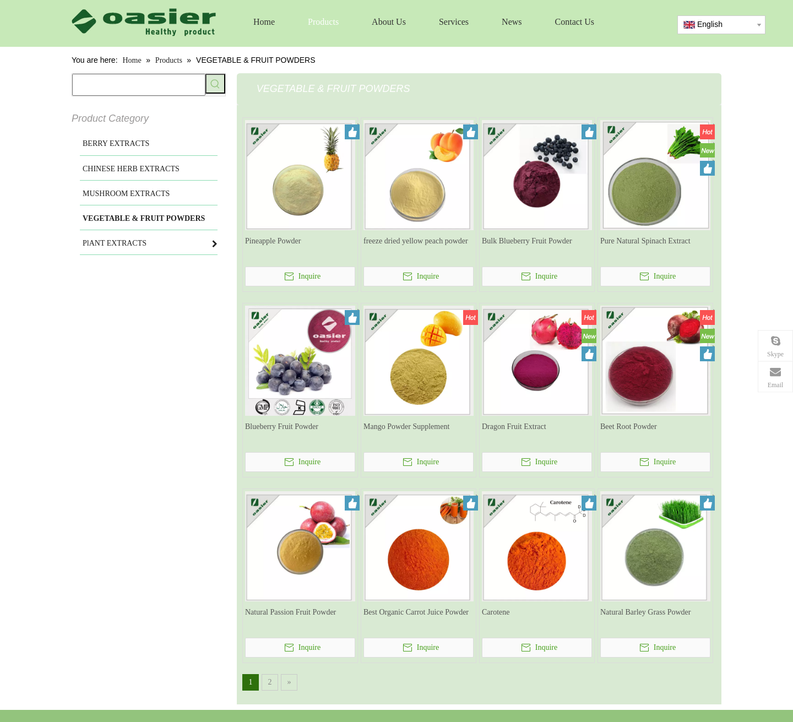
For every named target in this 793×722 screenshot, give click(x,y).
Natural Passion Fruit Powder (290, 612)
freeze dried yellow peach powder (415, 241)
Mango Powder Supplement (406, 426)
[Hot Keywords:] (215, 84)
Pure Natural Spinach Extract (645, 241)
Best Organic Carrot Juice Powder (416, 612)
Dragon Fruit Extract (514, 426)
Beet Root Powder (628, 426)
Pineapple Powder (273, 241)
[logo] (144, 22)
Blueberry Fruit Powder (281, 426)
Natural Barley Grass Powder (645, 612)
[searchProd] (138, 85)
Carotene (496, 612)
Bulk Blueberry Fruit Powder (527, 241)
